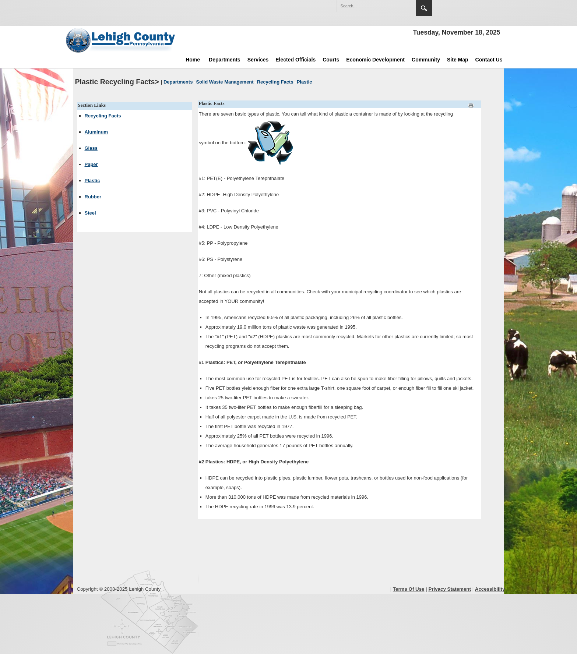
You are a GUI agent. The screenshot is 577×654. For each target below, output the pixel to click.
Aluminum (96, 132)
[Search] (368, 6)
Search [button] (424, 8)
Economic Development (375, 60)
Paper (91, 164)
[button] (394, 5)
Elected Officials (295, 60)
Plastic (92, 180)
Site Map (457, 60)
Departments (224, 60)
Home (193, 60)
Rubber (93, 196)
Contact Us (489, 60)
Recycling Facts (103, 116)
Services (258, 60)
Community (426, 60)
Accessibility (490, 589)
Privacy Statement (449, 589)
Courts (331, 60)
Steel (90, 213)
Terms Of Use (409, 589)
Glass (91, 148)
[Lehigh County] (121, 40)
